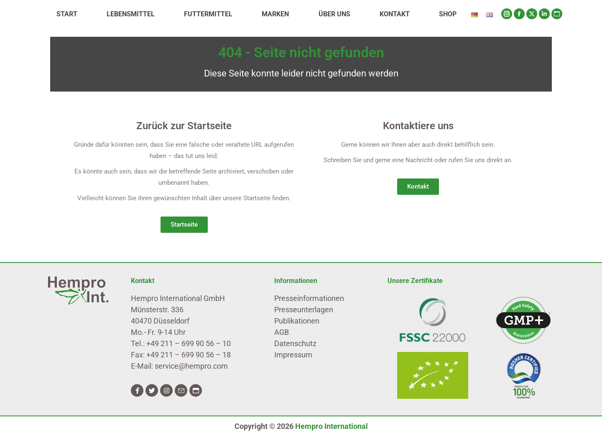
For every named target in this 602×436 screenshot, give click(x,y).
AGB (281, 332)
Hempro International (331, 426)
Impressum (293, 354)
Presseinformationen (309, 298)
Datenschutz (295, 343)
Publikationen (296, 320)
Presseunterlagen (303, 309)
